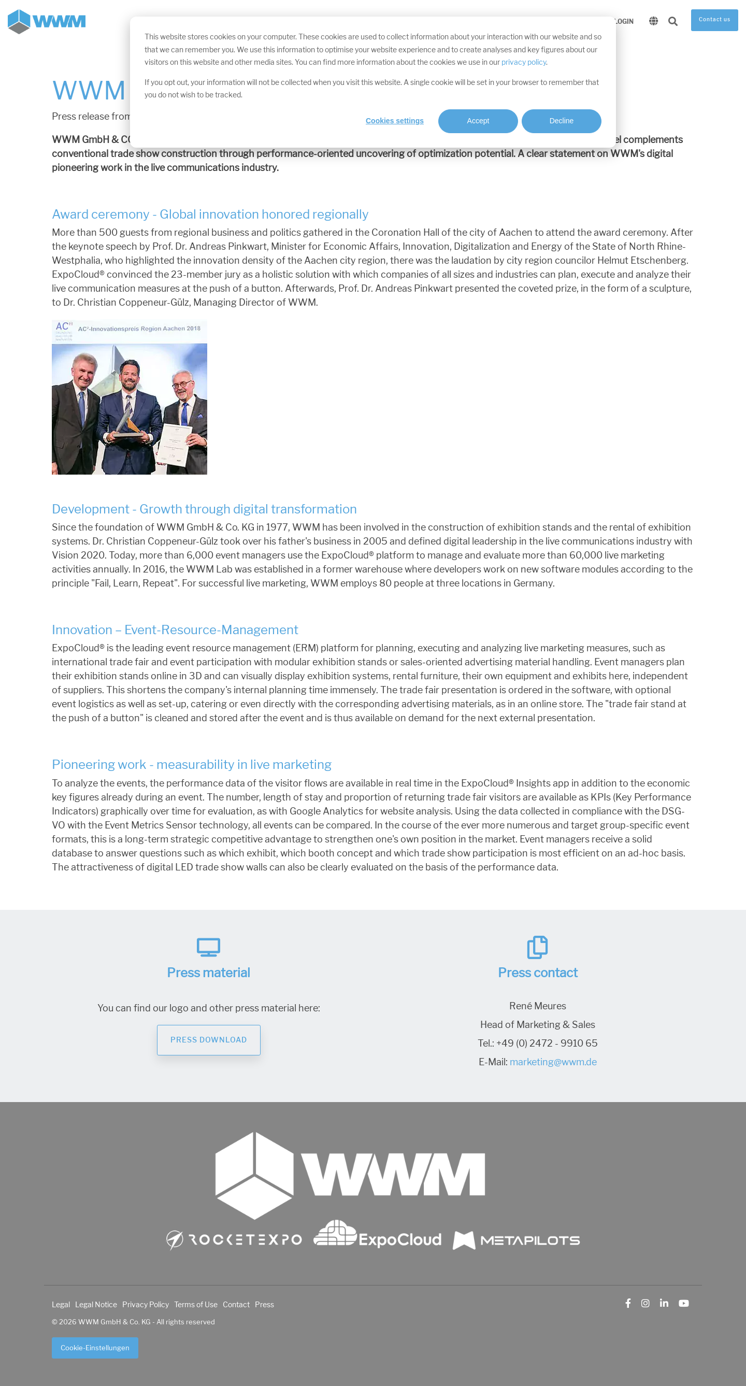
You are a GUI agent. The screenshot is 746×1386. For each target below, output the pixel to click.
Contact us (714, 19)
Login (624, 22)
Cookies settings (395, 121)
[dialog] (373, 82)
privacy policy (523, 62)
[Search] (673, 22)
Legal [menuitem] (61, 1304)
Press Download (208, 1040)
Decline (562, 121)
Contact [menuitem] (236, 1304)
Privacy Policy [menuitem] (145, 1304)
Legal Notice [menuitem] (96, 1304)
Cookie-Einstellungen (95, 1348)
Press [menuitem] (264, 1304)
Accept (478, 121)
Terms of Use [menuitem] (196, 1304)
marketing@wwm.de (553, 1062)
